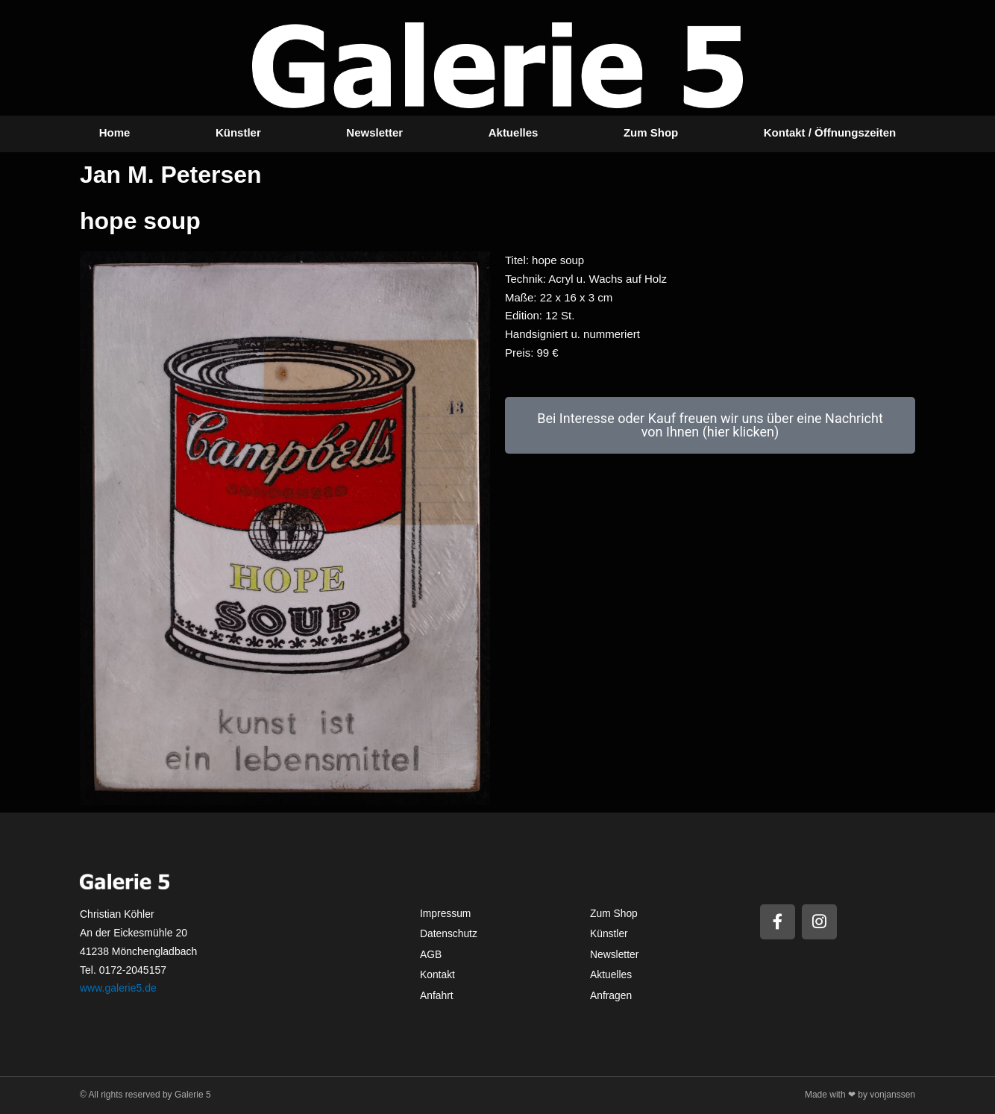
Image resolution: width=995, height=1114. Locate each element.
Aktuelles (514, 132)
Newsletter (374, 132)
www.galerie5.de (118, 988)
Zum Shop (651, 132)
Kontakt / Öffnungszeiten (830, 132)
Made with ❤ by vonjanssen (860, 1094)
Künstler (238, 132)
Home (115, 132)
